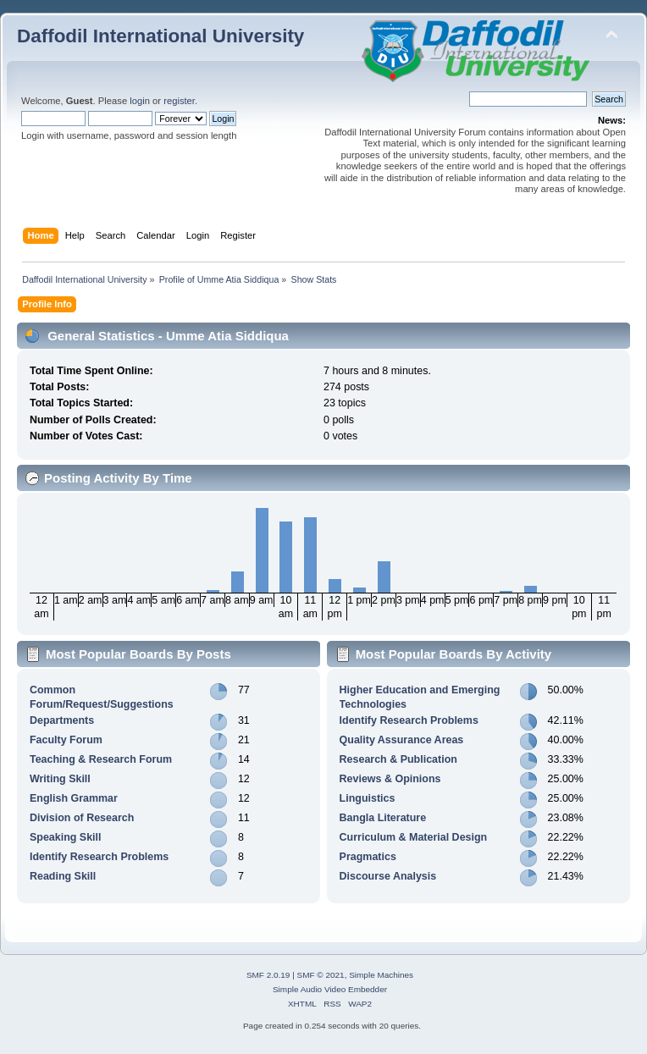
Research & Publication (398, 759)
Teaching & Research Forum (101, 759)
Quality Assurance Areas (402, 740)
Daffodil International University (160, 36)
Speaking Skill (66, 837)
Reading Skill (63, 876)
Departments (62, 720)
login (140, 101)
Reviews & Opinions (390, 779)
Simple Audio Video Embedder (330, 989)
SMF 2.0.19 (268, 975)
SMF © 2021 (321, 975)
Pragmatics (368, 857)
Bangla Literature (383, 818)
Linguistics (367, 798)
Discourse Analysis (388, 876)
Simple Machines (381, 975)
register (179, 101)
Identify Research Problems (99, 857)
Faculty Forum (66, 740)
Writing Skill (60, 779)
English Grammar (74, 798)
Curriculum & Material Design (414, 837)
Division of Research (82, 818)
